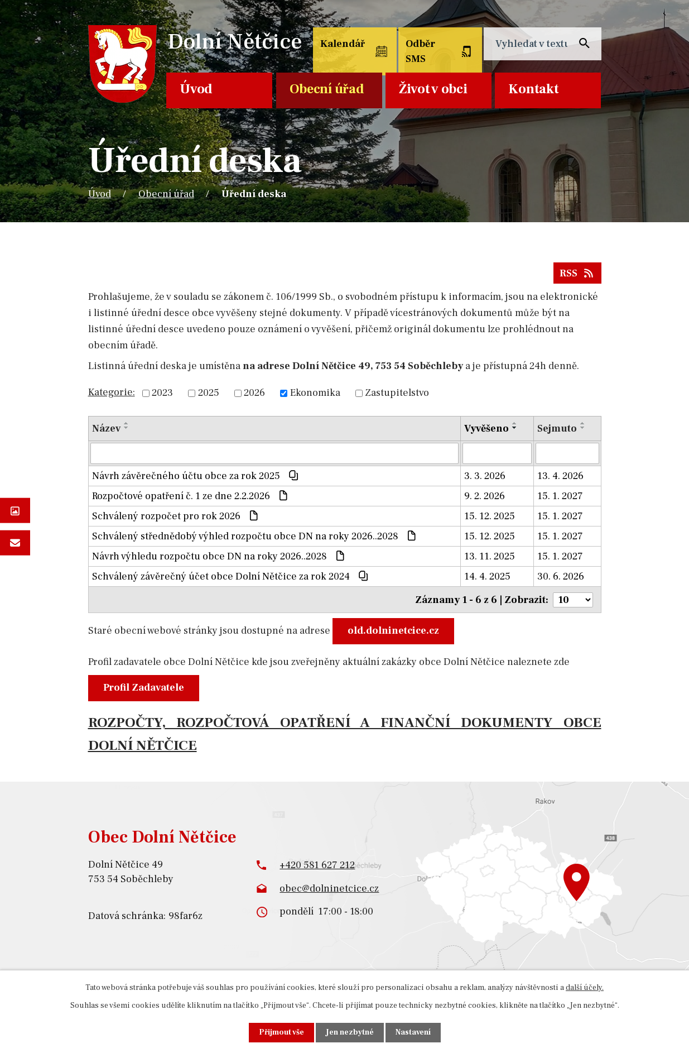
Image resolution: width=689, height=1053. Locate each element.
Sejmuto (557, 428)
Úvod (196, 89)
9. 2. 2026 (484, 496)
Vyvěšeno (486, 428)
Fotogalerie (15, 510)
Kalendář (342, 43)
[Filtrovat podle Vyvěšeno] (497, 453)
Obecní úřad (327, 89)
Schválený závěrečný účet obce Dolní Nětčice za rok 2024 (231, 576)
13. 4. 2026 (560, 476)
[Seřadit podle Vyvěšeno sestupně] (515, 427)
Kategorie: (111, 392)
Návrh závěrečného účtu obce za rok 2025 (196, 476)
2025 (208, 393)
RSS (577, 273)
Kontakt (533, 89)
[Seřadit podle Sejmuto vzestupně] (583, 423)
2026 (254, 393)
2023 (162, 393)
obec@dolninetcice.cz (329, 887)
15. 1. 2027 (560, 496)
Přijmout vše (281, 1032)
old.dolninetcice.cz (393, 630)
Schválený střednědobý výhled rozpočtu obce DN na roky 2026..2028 (255, 536)
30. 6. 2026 (560, 576)
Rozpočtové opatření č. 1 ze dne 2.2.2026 (191, 496)
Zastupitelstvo (397, 393)
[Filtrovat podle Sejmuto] (567, 453)
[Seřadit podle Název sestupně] (127, 427)
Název (106, 428)
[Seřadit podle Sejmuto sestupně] (583, 427)
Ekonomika (315, 393)
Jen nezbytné (350, 1032)
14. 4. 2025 (487, 576)
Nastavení (413, 1032)
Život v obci (433, 89)
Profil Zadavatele (143, 687)
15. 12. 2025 (489, 516)
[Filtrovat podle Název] (274, 453)
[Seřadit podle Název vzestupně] (127, 423)
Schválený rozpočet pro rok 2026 (176, 516)
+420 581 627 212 (317, 864)
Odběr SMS (420, 51)
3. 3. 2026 (484, 476)
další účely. (585, 988)
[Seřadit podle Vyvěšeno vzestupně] (515, 423)
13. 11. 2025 (489, 556)
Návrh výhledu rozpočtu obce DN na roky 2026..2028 (219, 556)
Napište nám (15, 542)
